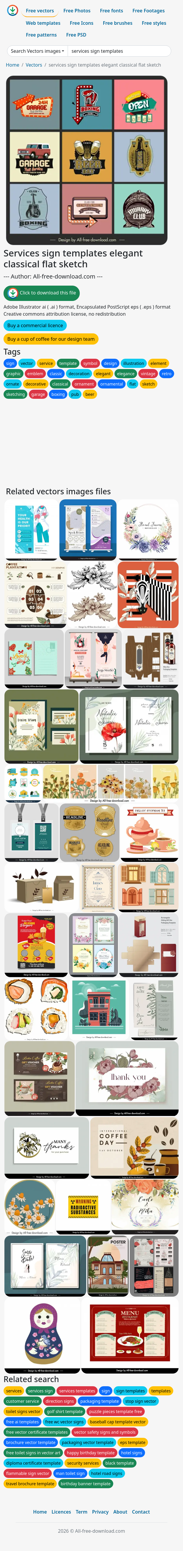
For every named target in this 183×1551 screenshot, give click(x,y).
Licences (61, 1512)
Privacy (100, 1512)
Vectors (34, 65)
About (120, 1512)
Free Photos (76, 10)
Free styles (154, 23)
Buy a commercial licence (35, 325)
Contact (141, 1512)
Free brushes (117, 23)
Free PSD (76, 35)
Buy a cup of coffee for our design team (51, 339)
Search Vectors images (36, 51)
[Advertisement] (91, 441)
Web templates (43, 23)
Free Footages (148, 10)
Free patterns (41, 35)
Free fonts (111, 10)
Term (81, 1512)
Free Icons (81, 23)
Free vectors (40, 10)
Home (12, 65)
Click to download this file (41, 293)
